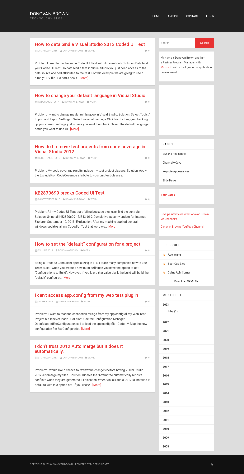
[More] (84, 78)
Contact (192, 16)
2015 (166, 384)
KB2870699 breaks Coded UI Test (70, 193)
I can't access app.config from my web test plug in (86, 295)
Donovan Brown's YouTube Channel (182, 226)
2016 (166, 375)
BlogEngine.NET (99, 464)
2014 (166, 393)
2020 (166, 340)
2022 (166, 322)
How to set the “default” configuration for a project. (88, 244)
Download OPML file (186, 281)
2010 (166, 428)
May (171, 311)
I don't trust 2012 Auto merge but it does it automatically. (79, 349)
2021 (166, 331)
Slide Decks (169, 180)
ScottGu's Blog (176, 263)
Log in (210, 16)
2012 (166, 410)
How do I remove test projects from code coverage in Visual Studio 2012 (90, 149)
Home (156, 16)
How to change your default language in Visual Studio (90, 95)
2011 (166, 420)
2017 (166, 366)
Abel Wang (174, 254)
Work (91, 50)
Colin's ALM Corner (179, 272)
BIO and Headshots (174, 153)
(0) (147, 50)
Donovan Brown (49, 14)
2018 (166, 357)
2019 (166, 348)
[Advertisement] (183, 109)
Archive (173, 16)
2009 (166, 437)
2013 (166, 402)
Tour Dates (168, 194)
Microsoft (167, 67)
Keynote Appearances (176, 171)
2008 (166, 446)
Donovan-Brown (73, 50)
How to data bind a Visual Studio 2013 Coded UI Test (90, 44)
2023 (186, 309)
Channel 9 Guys (172, 162)
